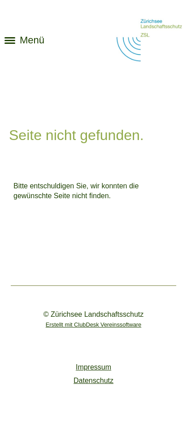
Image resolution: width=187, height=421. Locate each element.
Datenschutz (93, 380)
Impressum (93, 367)
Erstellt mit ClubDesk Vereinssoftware (93, 324)
